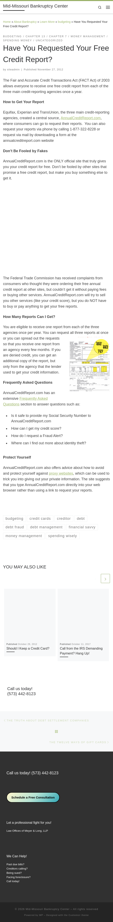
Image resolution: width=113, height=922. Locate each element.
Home (7, 21)
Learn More (47, 21)
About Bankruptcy (25, 21)
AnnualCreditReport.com (81, 118)
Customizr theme (79, 915)
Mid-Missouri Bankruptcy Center (48, 909)
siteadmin (13, 69)
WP (41, 915)
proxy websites (61, 473)
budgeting (64, 21)
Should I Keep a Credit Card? (27, 648)
